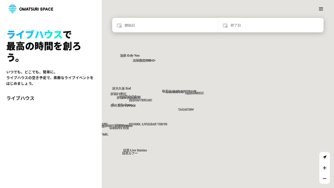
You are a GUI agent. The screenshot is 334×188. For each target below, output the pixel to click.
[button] (140, 90)
